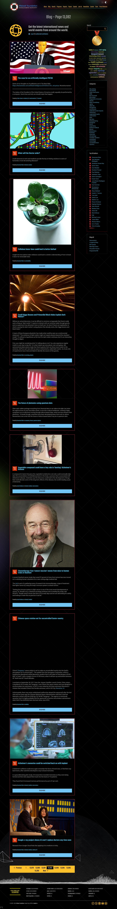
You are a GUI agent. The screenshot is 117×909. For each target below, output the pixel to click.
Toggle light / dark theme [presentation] (106, 2)
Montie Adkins (96, 221)
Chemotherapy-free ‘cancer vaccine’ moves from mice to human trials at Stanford (43, 571)
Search (105, 29)
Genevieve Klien (20, 165)
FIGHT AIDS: (29, 894)
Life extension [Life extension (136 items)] (100, 67)
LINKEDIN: (70, 889)
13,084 (62, 867)
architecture (92, 109)
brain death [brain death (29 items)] (91, 58)
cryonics (91, 144)
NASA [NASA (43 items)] (101, 69)
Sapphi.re (35, 903)
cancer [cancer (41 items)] (94, 58)
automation (92, 116)
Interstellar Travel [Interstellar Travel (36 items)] (103, 64)
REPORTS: (50, 894)
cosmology (27, 355)
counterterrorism (94, 142)
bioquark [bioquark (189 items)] (94, 54)
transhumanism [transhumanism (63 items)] (94, 77)
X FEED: (28, 891)
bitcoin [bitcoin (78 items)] (99, 56)
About (45, 7)
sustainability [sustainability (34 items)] (95, 75)
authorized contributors (42, 34)
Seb (93, 215)
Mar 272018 (14, 78)
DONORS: (70, 891)
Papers (70, 7)
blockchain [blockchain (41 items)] (103, 56)
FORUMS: (70, 896)
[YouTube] (102, 903)
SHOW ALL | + (91, 228)
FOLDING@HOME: (71, 894)
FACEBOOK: (29, 889)
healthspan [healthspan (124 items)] (99, 62)
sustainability (28, 261)
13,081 (44, 867)
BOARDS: (90, 891)
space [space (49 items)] (91, 75)
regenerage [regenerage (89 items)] (101, 71)
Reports (65, 7)
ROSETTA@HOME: (30, 896)
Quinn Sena (95, 165)
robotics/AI (26, 98)
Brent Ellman (95, 213)
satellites (27, 704)
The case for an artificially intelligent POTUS (35, 78)
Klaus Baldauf (96, 191)
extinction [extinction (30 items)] (97, 60)
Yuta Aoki (94, 195)
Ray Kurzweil (93, 95)
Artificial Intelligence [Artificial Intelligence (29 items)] (94, 52)
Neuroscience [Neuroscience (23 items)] (105, 69)
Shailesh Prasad (96, 170)
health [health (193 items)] (93, 62)
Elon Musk (92, 97)
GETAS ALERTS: (92, 889)
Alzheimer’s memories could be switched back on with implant (43, 763)
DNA (90, 94)
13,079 (32, 867)
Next (44, 870)
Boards (53, 7)
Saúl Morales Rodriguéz (95, 160)
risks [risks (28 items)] (101, 73)
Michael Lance (96, 217)
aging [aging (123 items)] (90, 50)
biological (92, 122)
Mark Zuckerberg (94, 102)
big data (91, 119)
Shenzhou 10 (60, 688)
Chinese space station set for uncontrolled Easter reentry (40, 618)
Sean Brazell (95, 206)
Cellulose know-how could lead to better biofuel (37, 249)
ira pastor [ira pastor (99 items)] (92, 67)
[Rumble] (106, 903)
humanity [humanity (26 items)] (105, 62)
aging (91, 104)
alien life (91, 106)
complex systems (94, 137)
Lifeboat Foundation (20, 903)
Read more (42, 103)
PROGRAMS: (91, 894)
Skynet (91, 100)
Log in (32, 34)
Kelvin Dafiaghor (96, 176)
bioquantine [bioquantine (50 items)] (101, 52)
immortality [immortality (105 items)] (95, 64)
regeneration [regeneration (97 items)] (93, 73)
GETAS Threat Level (15, 892)
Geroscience (92, 240)
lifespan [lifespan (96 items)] (90, 69)
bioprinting (92, 126)
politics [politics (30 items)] (91, 71)
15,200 (37, 870)
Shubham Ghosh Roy (98, 163)
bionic (91, 124)
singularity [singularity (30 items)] (104, 73)
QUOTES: (90, 896)
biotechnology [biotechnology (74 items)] (93, 56)
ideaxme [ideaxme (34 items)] (89, 64)
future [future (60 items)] (100, 60)
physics (31, 355)
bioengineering (93, 121)
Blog (49, 7)
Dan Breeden (95, 168)
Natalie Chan (95, 208)
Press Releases (103, 7)
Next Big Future (93, 246)
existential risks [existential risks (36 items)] (92, 60)
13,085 (68, 867)
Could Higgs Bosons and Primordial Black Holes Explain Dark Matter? (41, 315)
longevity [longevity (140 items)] (97, 69)
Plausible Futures (94, 248)
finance (31, 421)
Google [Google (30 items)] (89, 62)
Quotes (92, 7)
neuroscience (35, 486)
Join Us (80, 7)
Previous (19, 867)
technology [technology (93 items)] (101, 75)
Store (96, 7)
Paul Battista (95, 172)
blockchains (92, 131)
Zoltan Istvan (20, 98)
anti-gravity (92, 107)
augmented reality (94, 114)
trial (16, 583)
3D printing (92, 89)
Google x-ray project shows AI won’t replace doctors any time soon (44, 840)
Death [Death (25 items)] (105, 58)
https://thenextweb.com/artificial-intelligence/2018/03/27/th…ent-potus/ (36, 85)
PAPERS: (49, 896)
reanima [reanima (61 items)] (95, 71)
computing (27, 421)
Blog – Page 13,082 (58, 17)
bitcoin (91, 129)
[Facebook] (93, 903)
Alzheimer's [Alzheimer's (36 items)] (96, 50)
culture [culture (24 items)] (103, 58)
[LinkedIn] (99, 903)
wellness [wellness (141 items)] (101, 77)
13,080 (37, 867)
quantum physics (37, 421)
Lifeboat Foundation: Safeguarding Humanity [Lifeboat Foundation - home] (23, 6)
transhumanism (32, 98)
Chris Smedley (96, 226)
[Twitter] (96, 903)
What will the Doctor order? (29, 153)
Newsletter (86, 7)
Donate (75, 7)
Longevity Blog (93, 242)
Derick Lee (95, 197)
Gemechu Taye (96, 174)
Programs (59, 7)
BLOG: (49, 891)
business (92, 132)
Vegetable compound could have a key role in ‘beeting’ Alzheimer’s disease (44, 468)
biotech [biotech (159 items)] (101, 54)
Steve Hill (94, 210)
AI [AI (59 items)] (93, 50)
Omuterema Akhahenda (95, 188)
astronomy (92, 112)
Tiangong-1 (21, 670)
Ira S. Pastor (95, 224)
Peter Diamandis (94, 92)
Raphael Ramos (96, 204)
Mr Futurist (92, 244)
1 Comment (39, 98)
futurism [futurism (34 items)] (104, 60)
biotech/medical (28, 165)
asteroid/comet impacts (96, 111)
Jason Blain (95, 219)
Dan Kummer (95, 185)
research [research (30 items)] (98, 73)
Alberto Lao (95, 199)
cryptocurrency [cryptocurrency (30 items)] (98, 58)
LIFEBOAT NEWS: (51, 889)
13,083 (56, 867)
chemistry (92, 134)
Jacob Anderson (20, 486)
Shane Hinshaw (96, 202)
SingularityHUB (93, 251)
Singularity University (95, 99)
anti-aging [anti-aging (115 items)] (102, 50)
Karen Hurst (95, 179)
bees (90, 117)
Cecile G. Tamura (97, 193)
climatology (92, 136)
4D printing (92, 90)
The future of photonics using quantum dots (35, 403)
